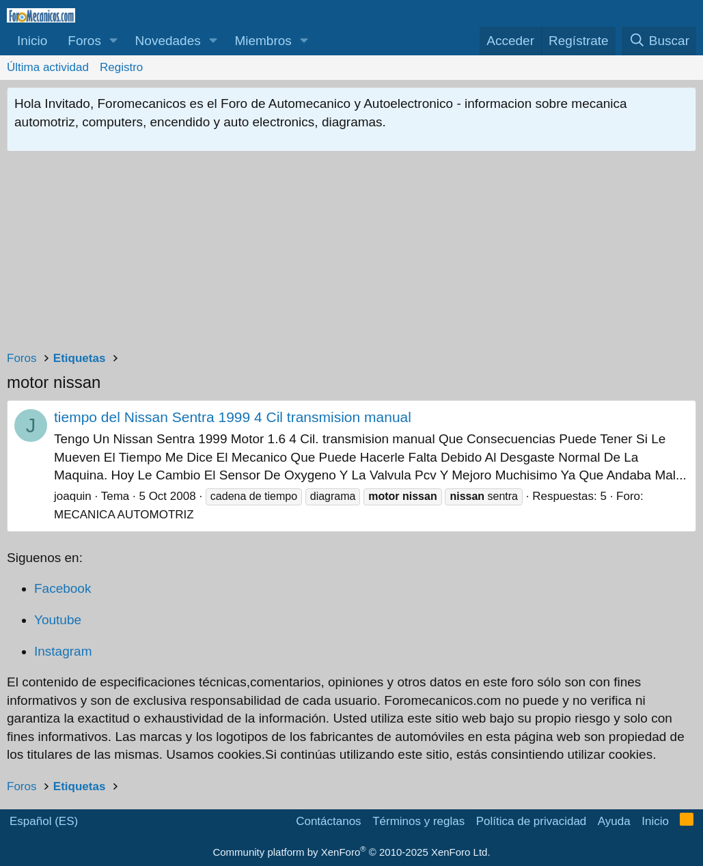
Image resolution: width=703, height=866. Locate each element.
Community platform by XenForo (351, 852)
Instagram (63, 651)
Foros (84, 40)
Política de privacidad (531, 821)
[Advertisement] (351, 254)
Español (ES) (44, 821)
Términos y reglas (418, 821)
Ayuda (614, 821)
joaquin (73, 496)
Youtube (57, 620)
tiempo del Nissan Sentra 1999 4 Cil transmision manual (232, 417)
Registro (121, 67)
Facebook (62, 588)
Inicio (32, 40)
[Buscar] (659, 41)
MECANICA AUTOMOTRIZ (124, 514)
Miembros (262, 40)
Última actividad (48, 67)
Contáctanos (328, 821)
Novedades (168, 40)
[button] (113, 41)
